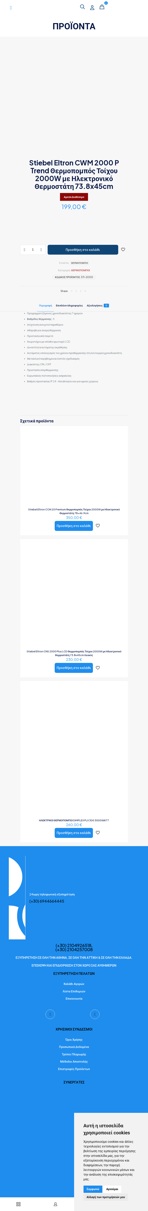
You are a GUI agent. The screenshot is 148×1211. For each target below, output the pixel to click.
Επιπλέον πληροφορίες (69, 305)
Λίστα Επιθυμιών (74, 992)
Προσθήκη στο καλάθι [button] (74, 526)
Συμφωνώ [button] (93, 1189)
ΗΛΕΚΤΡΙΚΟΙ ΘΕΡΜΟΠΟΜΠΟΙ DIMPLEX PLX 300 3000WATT (74, 820)
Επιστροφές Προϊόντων (74, 1070)
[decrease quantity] (24, 250)
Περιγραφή (45, 305)
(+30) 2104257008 (74, 950)
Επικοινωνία (74, 999)
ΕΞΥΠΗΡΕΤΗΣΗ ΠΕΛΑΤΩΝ (74, 974)
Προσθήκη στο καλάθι (83, 250)
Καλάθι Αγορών (74, 985)
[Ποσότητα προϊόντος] (33, 250)
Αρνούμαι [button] (112, 1189)
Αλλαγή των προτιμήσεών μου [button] (106, 1197)
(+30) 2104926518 (73, 946)
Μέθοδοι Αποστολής (74, 1062)
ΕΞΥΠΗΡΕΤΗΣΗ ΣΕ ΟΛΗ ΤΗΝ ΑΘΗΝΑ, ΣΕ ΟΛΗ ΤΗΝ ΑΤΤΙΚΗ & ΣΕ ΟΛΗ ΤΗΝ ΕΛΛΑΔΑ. (74, 959)
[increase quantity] (41, 250)
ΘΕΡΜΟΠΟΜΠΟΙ (80, 270)
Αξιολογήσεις (98, 305)
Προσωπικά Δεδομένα (74, 1048)
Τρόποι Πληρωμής (74, 1055)
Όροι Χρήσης (74, 1040)
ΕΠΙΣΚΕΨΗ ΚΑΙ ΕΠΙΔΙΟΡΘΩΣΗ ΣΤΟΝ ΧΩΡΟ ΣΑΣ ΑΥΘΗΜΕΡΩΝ (74, 966)
